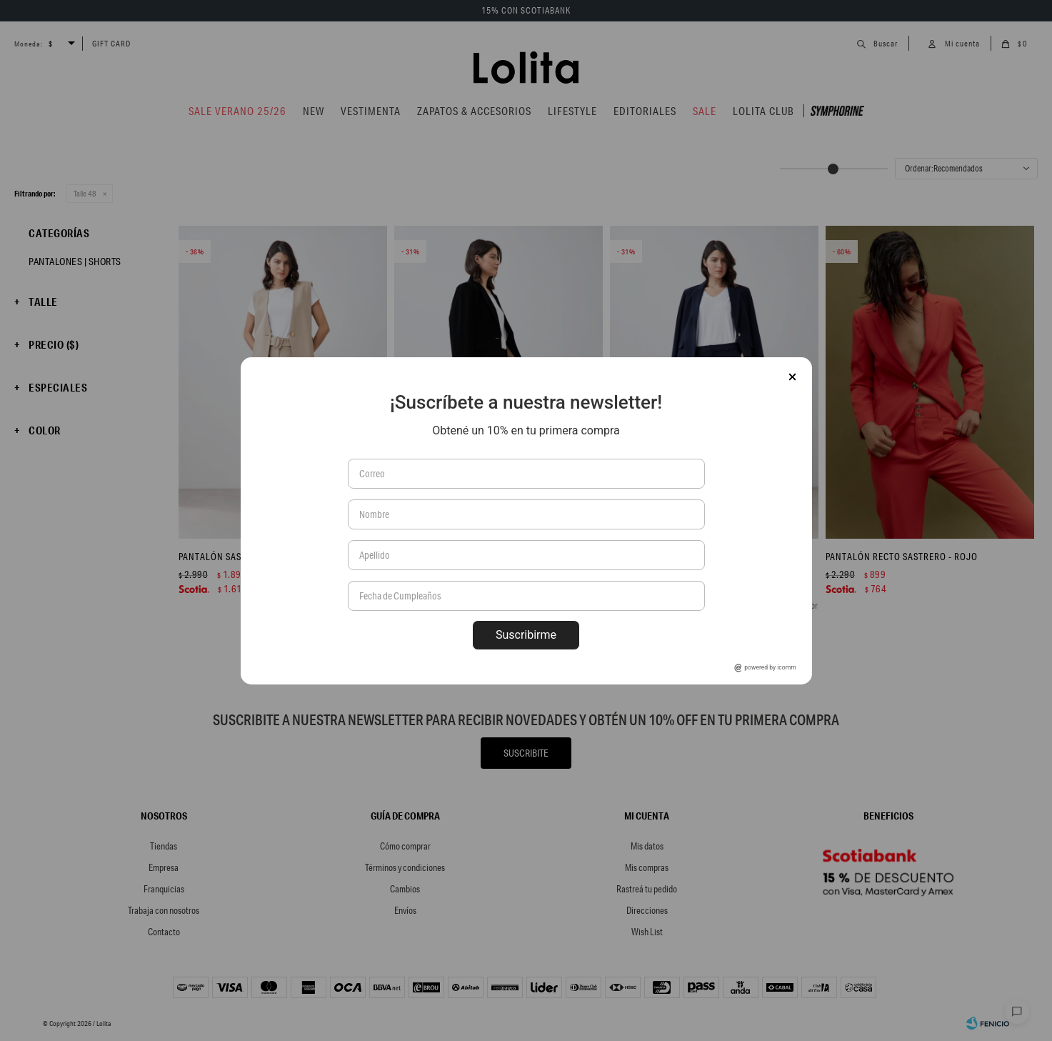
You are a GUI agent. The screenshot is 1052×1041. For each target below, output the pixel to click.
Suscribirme (526, 635)
